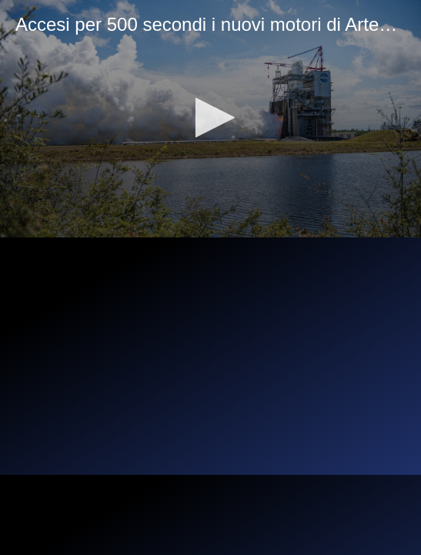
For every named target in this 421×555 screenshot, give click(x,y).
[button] (210, 117)
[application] (210, 118)
